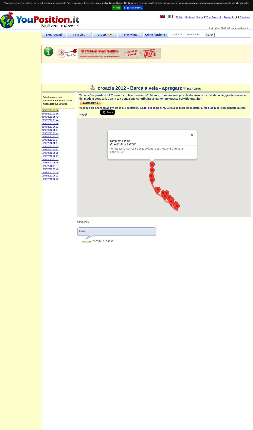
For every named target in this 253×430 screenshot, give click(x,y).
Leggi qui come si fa (152, 107)
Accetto (116, 8)
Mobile (179, 17)
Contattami (245, 17)
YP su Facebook (214, 17)
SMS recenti (54, 34)
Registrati (189, 17)
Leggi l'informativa (133, 8)
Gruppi (105, 34)
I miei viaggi (130, 34)
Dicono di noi (230, 17)
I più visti (79, 34)
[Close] (192, 135)
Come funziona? (156, 34)
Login (200, 17)
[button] (152, 171)
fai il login (210, 107)
